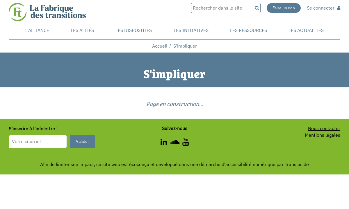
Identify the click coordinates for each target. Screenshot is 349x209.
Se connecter (323, 8)
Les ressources (248, 30)
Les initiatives (191, 30)
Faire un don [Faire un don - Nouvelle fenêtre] (284, 7)
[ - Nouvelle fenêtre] (185, 143)
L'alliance (37, 30)
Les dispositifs (133, 30)
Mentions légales (322, 135)
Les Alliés (82, 30)
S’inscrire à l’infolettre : (33, 128)
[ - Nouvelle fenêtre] (176, 143)
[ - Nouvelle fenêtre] (165, 143)
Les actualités (306, 30)
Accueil (159, 46)
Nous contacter (324, 128)
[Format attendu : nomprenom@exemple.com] (38, 141)
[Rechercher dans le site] (221, 8)
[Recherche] (256, 8)
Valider (82, 141)
